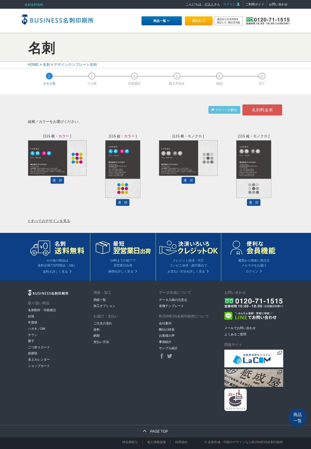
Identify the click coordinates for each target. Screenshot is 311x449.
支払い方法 (101, 342)
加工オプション (104, 306)
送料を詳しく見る (57, 271)
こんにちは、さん (203, 4)
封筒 (31, 316)
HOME (33, 64)
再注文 (198, 21)
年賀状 (32, 322)
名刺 (46, 64)
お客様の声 (167, 335)
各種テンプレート (171, 306)
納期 (96, 335)
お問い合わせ (278, 4)
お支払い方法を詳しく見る (188, 271)
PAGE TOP (155, 431)
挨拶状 (32, 353)
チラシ (32, 335)
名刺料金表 (262, 110)
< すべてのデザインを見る (49, 221)
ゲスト (209, 4)
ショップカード (39, 366)
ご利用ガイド (254, 4)
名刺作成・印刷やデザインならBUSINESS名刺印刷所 (245, 442)
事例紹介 (165, 342)
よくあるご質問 (235, 334)
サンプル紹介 (168, 348)
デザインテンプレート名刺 (75, 64)
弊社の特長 (167, 329)
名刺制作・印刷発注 (42, 310)
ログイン (231, 4)
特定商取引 (130, 442)
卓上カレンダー (39, 359)
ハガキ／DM (36, 328)
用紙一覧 (99, 300)
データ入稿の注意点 (173, 300)
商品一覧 (161, 21)
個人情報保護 (156, 442)
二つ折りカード (39, 347)
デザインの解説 (224, 110)
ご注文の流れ (102, 323)
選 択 (57, 180)
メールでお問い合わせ (240, 328)
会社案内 (165, 323)
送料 (96, 329)
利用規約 (181, 442)
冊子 (31, 341)
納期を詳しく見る (122, 271)
